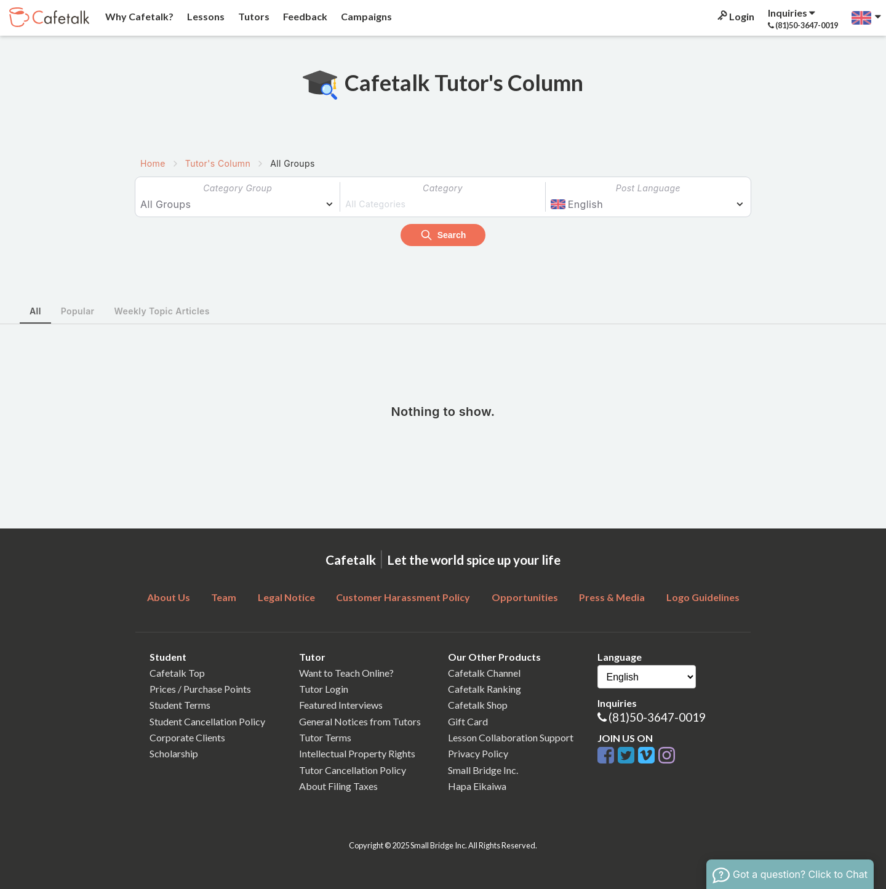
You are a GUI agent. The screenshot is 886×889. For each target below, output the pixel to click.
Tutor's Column (217, 163)
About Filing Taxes (338, 786)
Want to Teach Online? (346, 673)
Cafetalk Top (177, 673)
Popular (78, 311)
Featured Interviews (341, 705)
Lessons (205, 16)
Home (153, 163)
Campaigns (365, 16)
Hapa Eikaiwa (477, 786)
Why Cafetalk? (138, 16)
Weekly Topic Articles (162, 311)
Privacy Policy (478, 753)
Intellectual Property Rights (357, 753)
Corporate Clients (187, 737)
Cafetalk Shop (478, 705)
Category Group (237, 188)
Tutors (252, 16)
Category (443, 188)
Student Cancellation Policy (207, 721)
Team (223, 597)
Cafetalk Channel (484, 673)
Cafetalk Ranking (484, 689)
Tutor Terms (325, 737)
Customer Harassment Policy (403, 597)
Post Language (648, 188)
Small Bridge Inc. (483, 770)
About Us (168, 597)
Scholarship (174, 753)
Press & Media (612, 597)
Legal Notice (286, 597)
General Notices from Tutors (360, 721)
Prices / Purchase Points (200, 689)
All (35, 311)
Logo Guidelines (703, 597)
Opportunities (525, 597)
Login (735, 16)
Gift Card (468, 721)
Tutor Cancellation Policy (352, 770)
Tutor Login (323, 689)
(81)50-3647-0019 (657, 717)
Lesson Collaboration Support (510, 737)
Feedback (304, 16)
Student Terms (180, 705)
